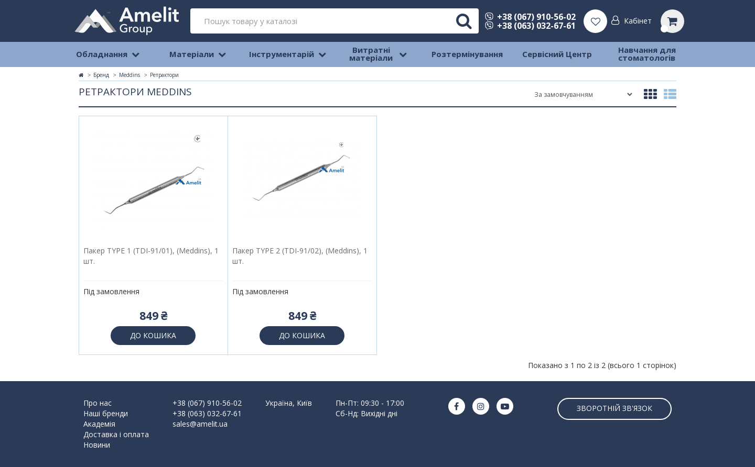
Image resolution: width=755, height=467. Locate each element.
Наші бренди (105, 413)
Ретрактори (164, 75)
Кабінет (638, 21)
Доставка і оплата (116, 434)
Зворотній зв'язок (614, 408)
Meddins (129, 75)
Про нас (97, 403)
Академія (99, 424)
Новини (96, 445)
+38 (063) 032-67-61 (530, 25)
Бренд (101, 75)
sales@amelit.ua (200, 424)
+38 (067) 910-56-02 (530, 17)
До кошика (153, 335)
